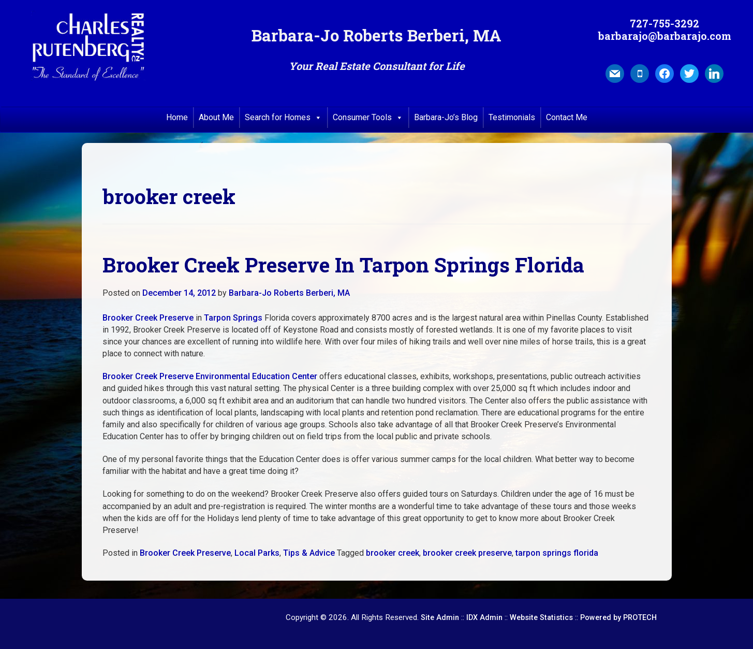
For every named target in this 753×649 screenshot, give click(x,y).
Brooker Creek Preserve (148, 318)
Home (177, 117)
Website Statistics (541, 617)
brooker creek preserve (467, 553)
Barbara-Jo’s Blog (446, 117)
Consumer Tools (368, 117)
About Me (216, 117)
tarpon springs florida (556, 553)
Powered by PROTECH (618, 617)
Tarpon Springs (233, 318)
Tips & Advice (309, 553)
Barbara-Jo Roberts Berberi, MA (289, 293)
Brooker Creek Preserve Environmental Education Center (209, 376)
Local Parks (256, 553)
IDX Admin (484, 617)
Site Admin (440, 617)
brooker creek (392, 553)
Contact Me (566, 117)
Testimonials (512, 117)
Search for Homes (283, 117)
